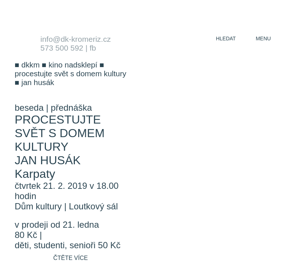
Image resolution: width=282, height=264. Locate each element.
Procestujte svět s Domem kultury (60, 133)
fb (93, 48)
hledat (226, 38)
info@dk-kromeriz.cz (75, 39)
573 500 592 (61, 48)
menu (263, 38)
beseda (29, 108)
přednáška (71, 108)
